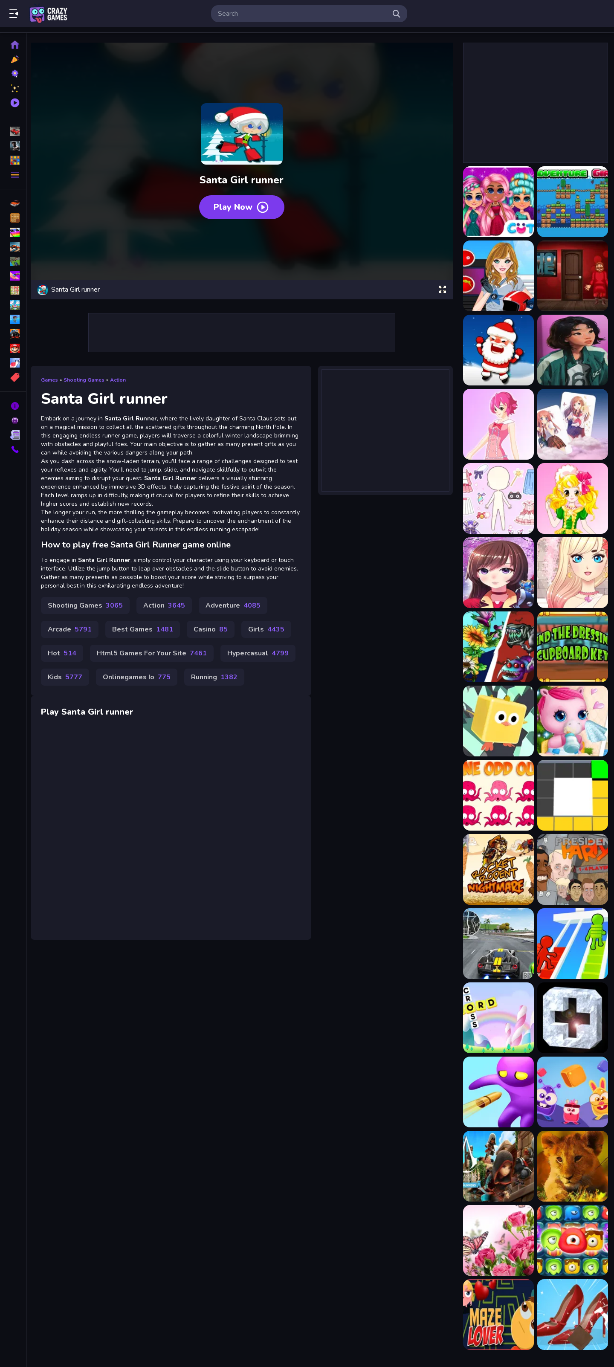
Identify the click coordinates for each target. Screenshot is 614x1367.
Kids (68, 683)
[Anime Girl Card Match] (571, 424)
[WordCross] (497, 1017)
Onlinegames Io (140, 683)
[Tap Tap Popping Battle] (571, 1017)
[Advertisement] (243, 330)
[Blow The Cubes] (571, 1092)
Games (52, 377)
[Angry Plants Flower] (497, 646)
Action (121, 377)
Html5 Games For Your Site (155, 659)
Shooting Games (87, 377)
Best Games (146, 635)
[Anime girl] (571, 350)
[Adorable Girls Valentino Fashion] (497, 201)
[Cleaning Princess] (571, 1314)
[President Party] (571, 869)
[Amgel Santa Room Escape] (571, 275)
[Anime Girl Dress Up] (497, 498)
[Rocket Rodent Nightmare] (497, 869)
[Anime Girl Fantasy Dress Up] (497, 572)
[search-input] (302, 14)
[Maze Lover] (497, 1314)
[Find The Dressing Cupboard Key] (571, 646)
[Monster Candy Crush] (571, 1240)
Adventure (236, 611)
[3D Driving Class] (497, 943)
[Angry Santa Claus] (497, 350)
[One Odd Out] (497, 795)
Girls (270, 635)
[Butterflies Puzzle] (497, 1240)
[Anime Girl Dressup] (571, 498)
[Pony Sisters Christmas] (571, 721)
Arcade (73, 635)
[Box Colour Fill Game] (571, 795)
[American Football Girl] (497, 275)
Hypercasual (261, 659)
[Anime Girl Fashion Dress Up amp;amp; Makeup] (571, 572)
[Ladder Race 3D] (571, 943)
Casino (214, 635)
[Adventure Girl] (571, 201)
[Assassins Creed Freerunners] (497, 1166)
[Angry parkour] (497, 721)
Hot (65, 659)
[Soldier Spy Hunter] (497, 1092)
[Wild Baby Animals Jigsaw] (571, 1166)
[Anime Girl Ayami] (497, 424)
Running (217, 683)
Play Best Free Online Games (48, 13)
